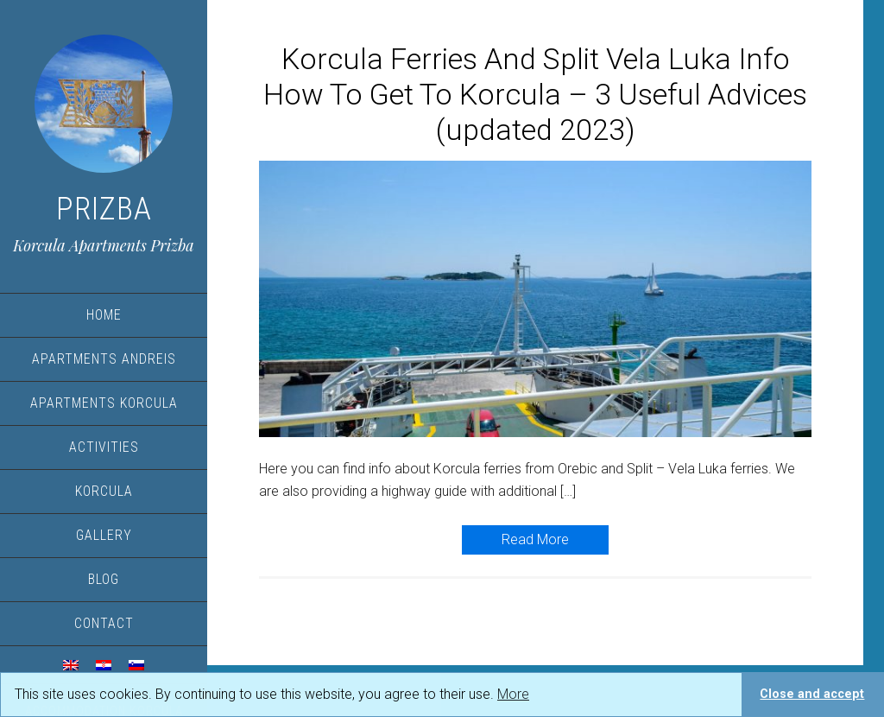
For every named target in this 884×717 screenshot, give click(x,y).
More (513, 694)
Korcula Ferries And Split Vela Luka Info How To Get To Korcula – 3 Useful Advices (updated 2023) (535, 94)
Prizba (104, 209)
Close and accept (812, 694)
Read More (535, 539)
